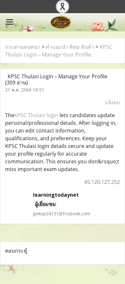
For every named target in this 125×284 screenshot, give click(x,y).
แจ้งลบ (112, 102)
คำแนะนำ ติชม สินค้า (70, 46)
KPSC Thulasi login (36, 115)
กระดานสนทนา (22, 46)
